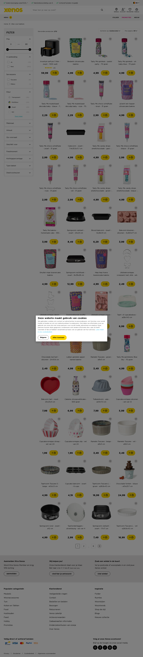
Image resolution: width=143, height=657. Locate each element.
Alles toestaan (58, 337)
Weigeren (43, 337)
